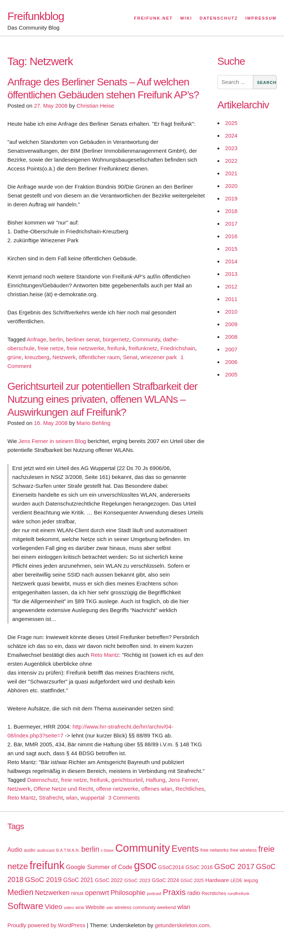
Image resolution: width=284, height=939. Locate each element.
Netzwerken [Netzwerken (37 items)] (52, 892)
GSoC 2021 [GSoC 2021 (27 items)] (78, 880)
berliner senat (82, 339)
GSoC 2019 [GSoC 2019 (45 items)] (43, 880)
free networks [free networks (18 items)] (214, 850)
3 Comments (124, 797)
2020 (231, 186)
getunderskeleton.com (182, 925)
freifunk (116, 348)
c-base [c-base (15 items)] (107, 850)
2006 (231, 362)
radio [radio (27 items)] (193, 893)
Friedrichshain (177, 348)
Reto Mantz (105, 655)
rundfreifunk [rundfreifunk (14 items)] (238, 893)
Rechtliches (189, 789)
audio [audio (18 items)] (29, 850)
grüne (14, 357)
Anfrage (37, 339)
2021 (231, 173)
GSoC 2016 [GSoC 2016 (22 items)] (199, 867)
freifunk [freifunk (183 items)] (47, 865)
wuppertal (93, 797)
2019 (231, 198)
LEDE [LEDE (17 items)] (236, 880)
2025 (231, 123)
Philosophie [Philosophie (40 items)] (128, 892)
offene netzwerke (117, 789)
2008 (231, 337)
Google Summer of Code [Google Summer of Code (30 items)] (99, 867)
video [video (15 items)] (69, 907)
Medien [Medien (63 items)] (20, 892)
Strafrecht (51, 797)
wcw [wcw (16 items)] (79, 907)
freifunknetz (143, 348)
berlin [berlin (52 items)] (90, 849)
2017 (231, 223)
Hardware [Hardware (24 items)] (217, 880)
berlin (56, 339)
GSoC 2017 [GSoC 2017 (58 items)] (234, 866)
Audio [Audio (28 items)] (14, 850)
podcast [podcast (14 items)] (154, 893)
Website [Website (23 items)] (95, 907)
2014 (231, 261)
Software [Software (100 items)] (25, 906)
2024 (231, 135)
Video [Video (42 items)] (53, 907)
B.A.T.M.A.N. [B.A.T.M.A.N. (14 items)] (68, 850)
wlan (71, 797)
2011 (231, 299)
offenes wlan (156, 789)
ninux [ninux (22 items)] (77, 893)
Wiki (186, 18)
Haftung (155, 780)
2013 (231, 274)
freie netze (51, 348)
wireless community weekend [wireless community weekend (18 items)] (145, 907)
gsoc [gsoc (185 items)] (145, 865)
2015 (231, 249)
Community (146, 339)
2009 (231, 324)
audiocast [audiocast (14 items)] (46, 850)
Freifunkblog (35, 16)
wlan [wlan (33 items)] (184, 907)
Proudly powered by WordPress (46, 925)
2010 (231, 311)
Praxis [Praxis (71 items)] (174, 892)
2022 (231, 161)
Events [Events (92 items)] (185, 849)
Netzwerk (64, 357)
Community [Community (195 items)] (142, 848)
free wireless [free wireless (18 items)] (243, 850)
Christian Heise (95, 105)
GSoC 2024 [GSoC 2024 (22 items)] (165, 880)
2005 (231, 374)
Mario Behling (94, 423)
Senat (130, 357)
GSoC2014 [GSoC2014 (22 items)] (171, 867)
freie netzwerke (85, 348)
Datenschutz (219, 18)
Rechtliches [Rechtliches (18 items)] (214, 893)
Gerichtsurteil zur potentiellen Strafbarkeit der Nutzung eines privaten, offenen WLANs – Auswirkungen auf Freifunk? (102, 399)
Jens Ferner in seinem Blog (52, 441)
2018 (231, 211)
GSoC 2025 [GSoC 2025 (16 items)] (192, 880)
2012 (231, 286)
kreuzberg (37, 357)
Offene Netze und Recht (63, 789)
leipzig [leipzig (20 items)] (251, 880)
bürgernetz (116, 339)
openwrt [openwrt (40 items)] (97, 892)
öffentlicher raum (99, 357)
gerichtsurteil (127, 780)
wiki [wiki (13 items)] (109, 907)
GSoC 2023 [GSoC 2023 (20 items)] (137, 880)
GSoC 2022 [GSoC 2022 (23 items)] (109, 880)
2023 (231, 148)
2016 (231, 236)
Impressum (261, 18)
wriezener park (159, 357)
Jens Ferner (182, 780)
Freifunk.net (153, 18)
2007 (231, 349)
